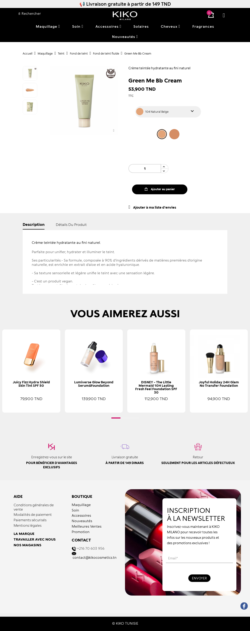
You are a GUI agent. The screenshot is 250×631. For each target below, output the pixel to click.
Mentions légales (28, 525)
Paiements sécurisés (30, 520)
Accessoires (81, 515)
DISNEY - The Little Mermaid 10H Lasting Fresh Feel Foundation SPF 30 (156, 387)
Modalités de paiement (33, 514)
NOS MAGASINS (27, 545)
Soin (75, 510)
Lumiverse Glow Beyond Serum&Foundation (93, 383)
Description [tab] (33, 224)
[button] (115, 418)
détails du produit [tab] (71, 224)
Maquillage (81, 505)
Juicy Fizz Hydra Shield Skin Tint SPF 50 (31, 383)
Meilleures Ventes (86, 526)
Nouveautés (82, 521)
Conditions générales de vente (34, 507)
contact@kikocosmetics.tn (95, 557)
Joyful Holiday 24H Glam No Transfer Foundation (219, 383)
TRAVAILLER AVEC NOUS (35, 539)
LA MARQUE (24, 533)
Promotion (81, 532)
